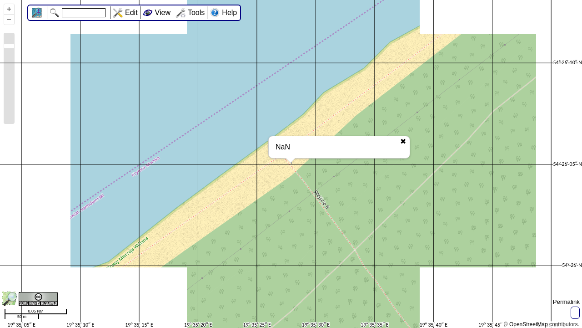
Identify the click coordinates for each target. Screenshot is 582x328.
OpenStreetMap (528, 324)
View (163, 12)
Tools (196, 12)
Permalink (566, 301)
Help (229, 12)
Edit (131, 12)
